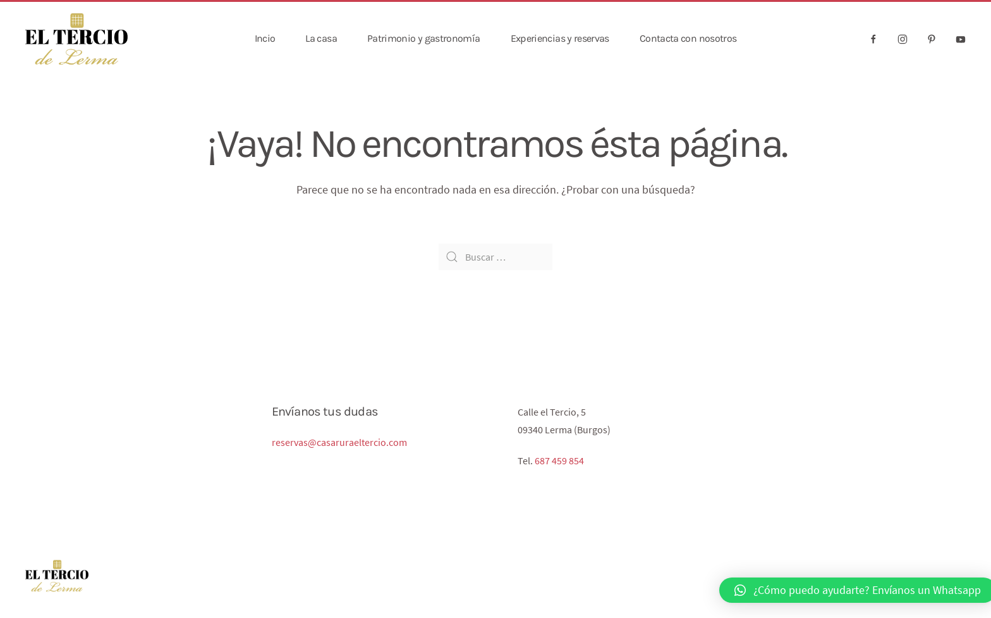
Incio (265, 38)
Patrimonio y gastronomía (423, 38)
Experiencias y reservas (560, 38)
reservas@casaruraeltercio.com (339, 442)
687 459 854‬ (559, 460)
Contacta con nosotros (688, 38)
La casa (321, 38)
